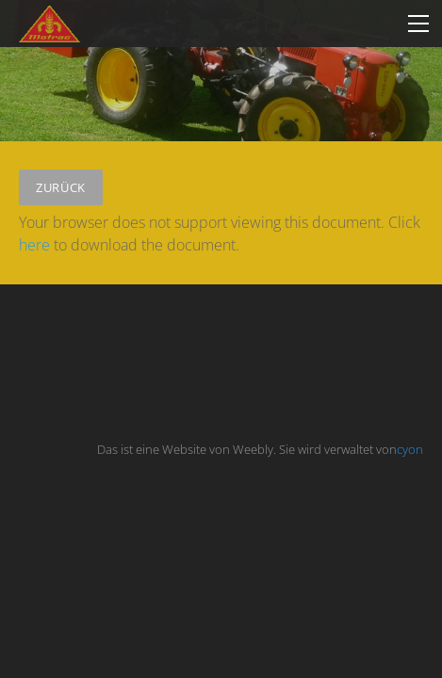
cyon (410, 449)
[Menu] (418, 23)
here (34, 244)
